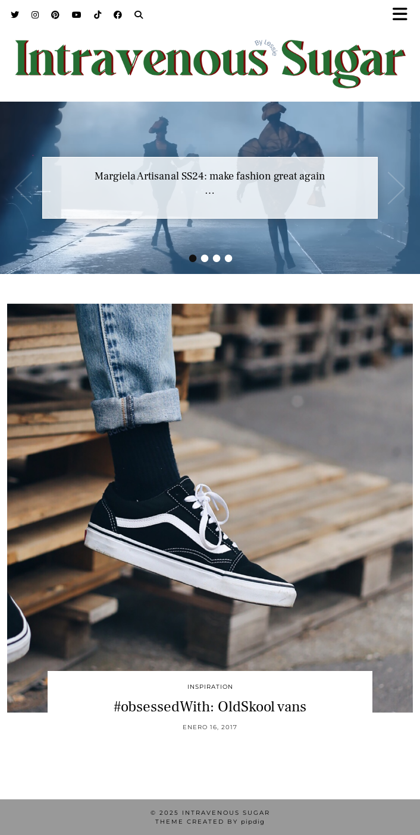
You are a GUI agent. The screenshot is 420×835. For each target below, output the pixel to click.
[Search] (138, 15)
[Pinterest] (55, 15)
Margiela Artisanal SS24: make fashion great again (210, 176)
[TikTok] (98, 15)
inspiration (210, 687)
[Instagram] (35, 15)
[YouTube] (77, 15)
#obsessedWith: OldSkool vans (210, 706)
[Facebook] (118, 15)
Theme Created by (210, 821)
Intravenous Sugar (226, 813)
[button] (404, 15)
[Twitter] (15, 15)
